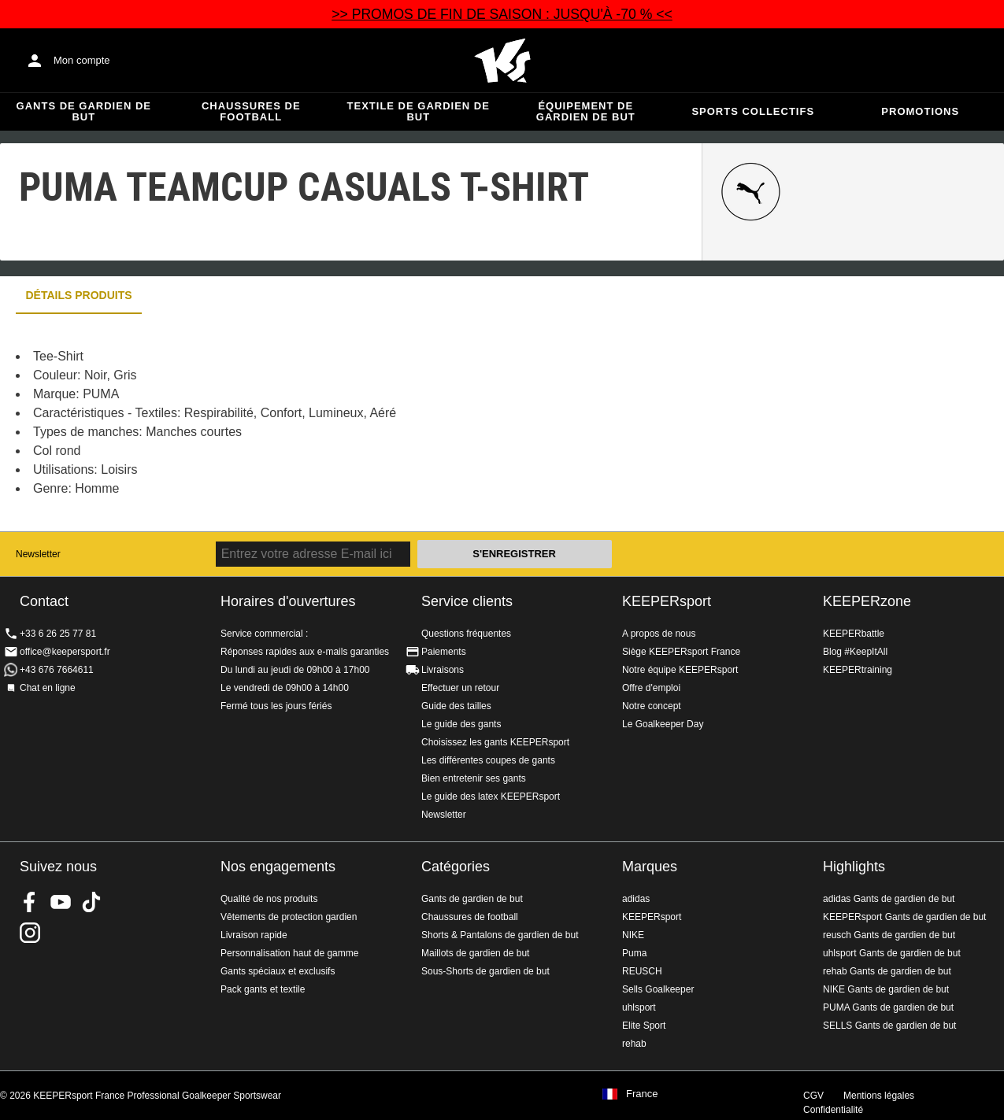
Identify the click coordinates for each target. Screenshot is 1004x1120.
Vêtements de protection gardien (288, 916)
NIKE (633, 935)
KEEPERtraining (857, 669)
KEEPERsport (666, 601)
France (642, 1094)
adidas (636, 898)
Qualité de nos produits (268, 898)
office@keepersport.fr (65, 651)
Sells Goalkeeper (658, 989)
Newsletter (38, 554)
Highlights (854, 866)
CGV (813, 1095)
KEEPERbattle (853, 633)
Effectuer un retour (460, 687)
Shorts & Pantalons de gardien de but (499, 935)
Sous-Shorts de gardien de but (485, 971)
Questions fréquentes (466, 633)
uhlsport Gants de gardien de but (892, 953)
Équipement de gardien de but (585, 111)
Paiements (443, 651)
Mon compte (82, 60)
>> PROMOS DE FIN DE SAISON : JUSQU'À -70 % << (502, 14)
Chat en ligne (48, 687)
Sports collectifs (752, 111)
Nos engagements (277, 866)
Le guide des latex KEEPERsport (490, 796)
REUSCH (642, 971)
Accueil (502, 61)
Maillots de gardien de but (475, 953)
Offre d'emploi (651, 687)
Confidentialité (833, 1109)
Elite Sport (643, 1025)
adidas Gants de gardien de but (888, 898)
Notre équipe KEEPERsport (680, 669)
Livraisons (442, 669)
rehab (634, 1043)
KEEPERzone (867, 601)
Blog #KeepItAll (855, 651)
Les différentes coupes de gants (488, 760)
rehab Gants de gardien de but (887, 971)
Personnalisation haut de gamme (289, 953)
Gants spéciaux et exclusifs (277, 971)
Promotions (920, 111)
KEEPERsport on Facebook (30, 902)
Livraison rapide (253, 935)
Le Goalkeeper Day (662, 724)
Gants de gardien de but (84, 111)
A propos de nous (658, 633)
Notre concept (651, 706)
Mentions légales (878, 1095)
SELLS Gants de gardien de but (889, 1025)
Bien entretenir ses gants (473, 778)
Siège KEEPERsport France (681, 651)
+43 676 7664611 (57, 669)
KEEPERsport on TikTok (91, 902)
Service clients (467, 601)
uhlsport (639, 1007)
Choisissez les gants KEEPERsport (495, 742)
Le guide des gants (461, 724)
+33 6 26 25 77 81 (58, 633)
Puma (634, 953)
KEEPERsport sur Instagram (30, 932)
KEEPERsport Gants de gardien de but (904, 916)
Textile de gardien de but (418, 111)
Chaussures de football (251, 111)
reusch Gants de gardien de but (889, 935)
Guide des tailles (456, 706)
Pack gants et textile (262, 989)
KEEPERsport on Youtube (60, 902)
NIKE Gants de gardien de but (886, 989)
